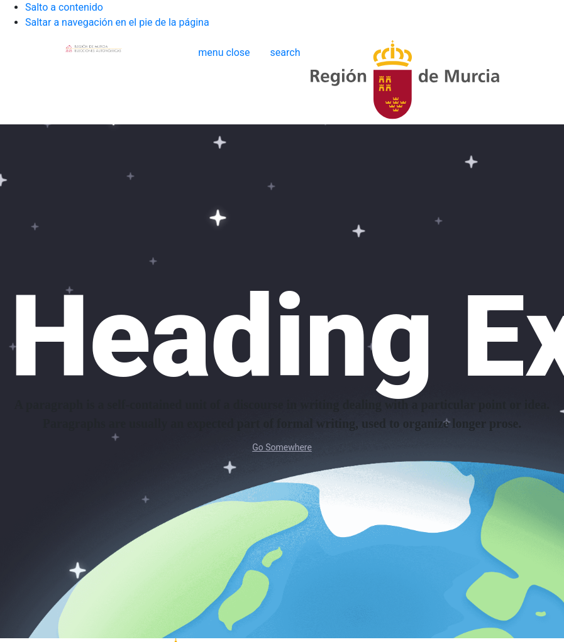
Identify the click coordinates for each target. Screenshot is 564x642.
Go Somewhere (282, 447)
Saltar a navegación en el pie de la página (117, 22)
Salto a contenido (64, 7)
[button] (224, 52)
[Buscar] (285, 52)
